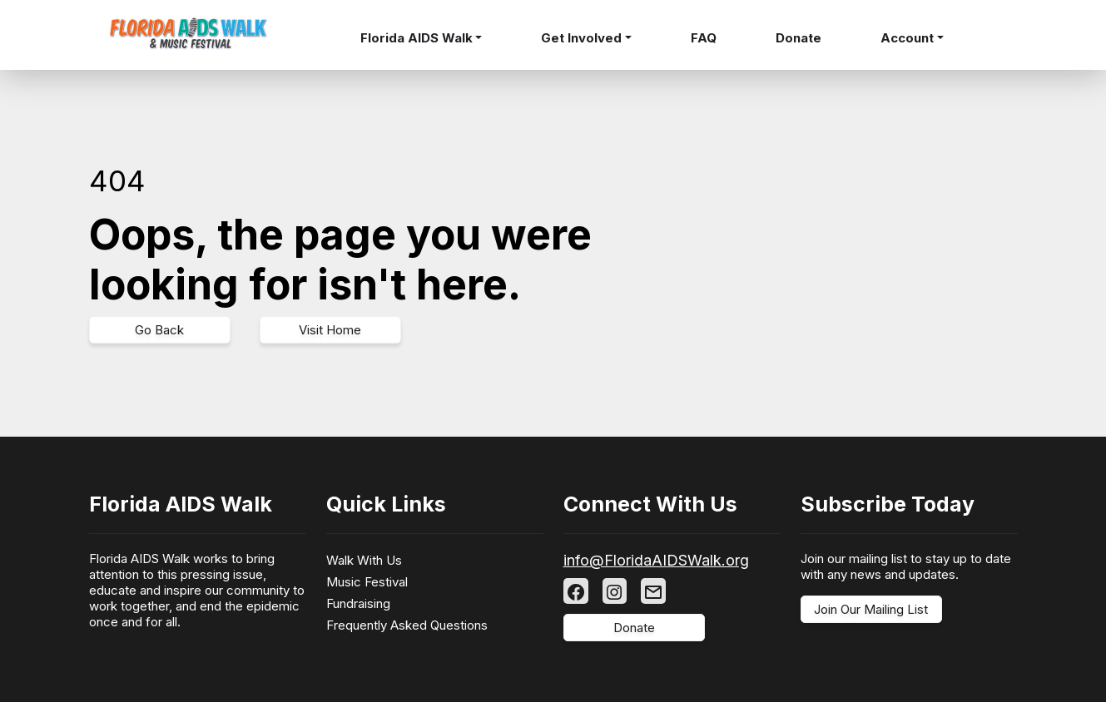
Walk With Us (364, 560)
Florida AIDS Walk (416, 38)
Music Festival (367, 582)
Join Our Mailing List (871, 609)
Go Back (159, 330)
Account (907, 38)
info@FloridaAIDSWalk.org (656, 560)
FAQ (704, 38)
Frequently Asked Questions (407, 625)
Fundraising (358, 603)
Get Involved (581, 38)
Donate (798, 38)
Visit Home (330, 330)
